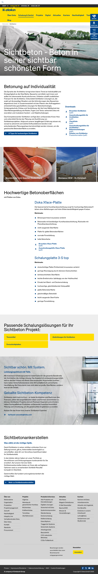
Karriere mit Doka (83, 500)
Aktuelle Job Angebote (85, 505)
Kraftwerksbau (27, 510)
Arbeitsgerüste (46, 530)
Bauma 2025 (63, 508)
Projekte (39, 15)
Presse (6, 568)
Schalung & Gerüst (26, 15)
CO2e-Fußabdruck (47, 540)
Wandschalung (46, 513)
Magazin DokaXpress (66, 502)
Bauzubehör (45, 532)
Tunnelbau (26, 513)
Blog (9, 20)
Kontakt (6, 525)
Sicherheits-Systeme (48, 527)
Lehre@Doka (82, 516)
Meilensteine (8, 500)
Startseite (5, 24)
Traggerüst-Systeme (48, 524)
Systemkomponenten (48, 510)
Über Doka (11, 15)
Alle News (62, 500)
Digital (48, 15)
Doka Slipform (45, 521)
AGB (47, 568)
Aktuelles (57, 15)
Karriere (66, 15)
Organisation (8, 502)
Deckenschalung (46, 516)
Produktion (8, 505)
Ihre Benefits (82, 508)
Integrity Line (8, 516)
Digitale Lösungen (47, 505)
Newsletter (77, 547)
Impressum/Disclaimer (19, 568)
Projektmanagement (11, 508)
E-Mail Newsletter (65, 505)
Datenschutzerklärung (36, 568)
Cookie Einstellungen (58, 568)
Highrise (25, 500)
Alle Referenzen (27, 516)
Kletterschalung (46, 518)
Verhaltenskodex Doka (11, 519)
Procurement (8, 530)
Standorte (7, 527)
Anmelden (78, 552)
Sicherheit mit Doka (47, 507)
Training (89, 15)
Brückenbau (26, 507)
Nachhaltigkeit (78, 15)
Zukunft (6, 511)
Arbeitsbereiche (83, 502)
